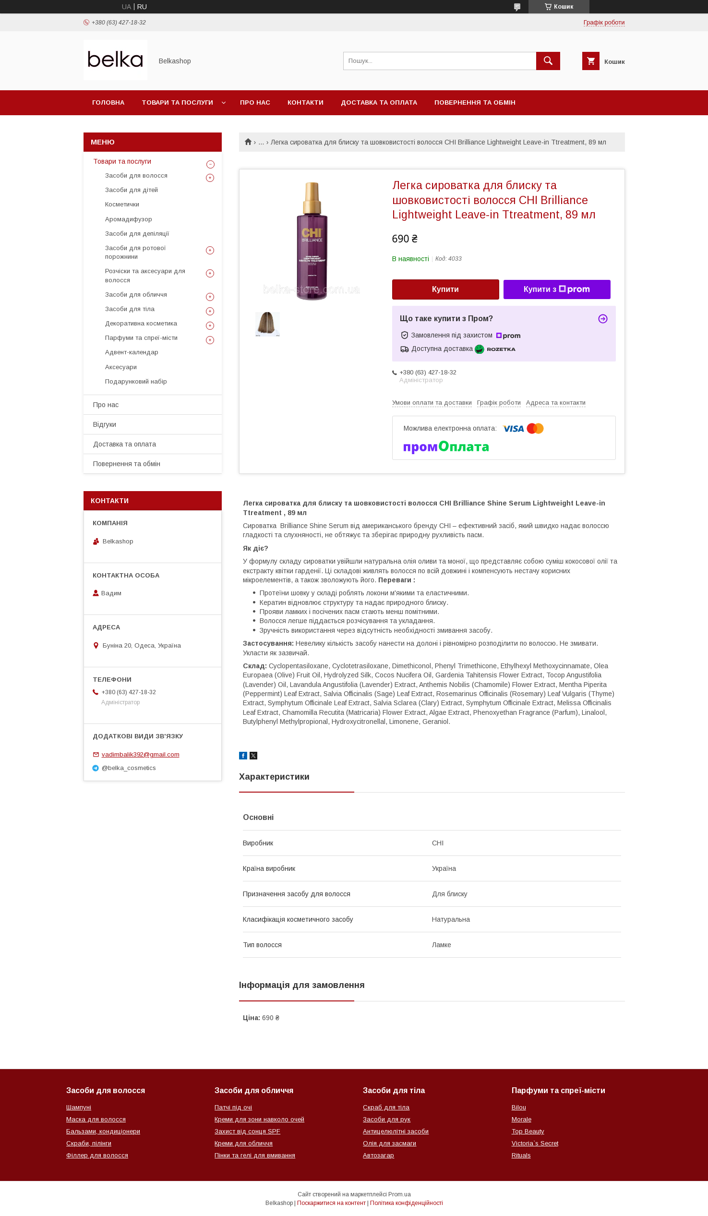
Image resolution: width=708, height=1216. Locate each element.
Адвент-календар (131, 352)
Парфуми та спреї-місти (141, 337)
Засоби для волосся (136, 175)
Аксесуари (121, 367)
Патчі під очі (233, 1107)
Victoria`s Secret (535, 1143)
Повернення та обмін (475, 102)
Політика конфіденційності (406, 1203)
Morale (521, 1119)
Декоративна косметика (141, 323)
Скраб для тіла (386, 1107)
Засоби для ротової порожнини (135, 252)
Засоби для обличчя (136, 294)
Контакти (306, 102)
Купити (445, 289)
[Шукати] (548, 61)
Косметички (122, 204)
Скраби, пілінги (88, 1143)
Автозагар (378, 1155)
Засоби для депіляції (137, 233)
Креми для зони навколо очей (259, 1119)
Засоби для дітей (131, 189)
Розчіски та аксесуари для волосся (145, 275)
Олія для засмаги (389, 1143)
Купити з (557, 289)
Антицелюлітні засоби (396, 1131)
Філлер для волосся (97, 1155)
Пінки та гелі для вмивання (255, 1155)
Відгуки (104, 424)
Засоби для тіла (130, 309)
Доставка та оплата (379, 102)
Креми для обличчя (244, 1143)
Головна (108, 102)
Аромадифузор (128, 219)
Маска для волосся (96, 1119)
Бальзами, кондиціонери (103, 1131)
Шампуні (78, 1107)
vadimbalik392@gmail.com (141, 754)
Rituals (521, 1155)
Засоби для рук (386, 1119)
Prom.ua (399, 1194)
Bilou (519, 1107)
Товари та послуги (177, 102)
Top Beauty (528, 1131)
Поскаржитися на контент (331, 1203)
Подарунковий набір (136, 381)
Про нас (255, 102)
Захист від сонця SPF (247, 1131)
